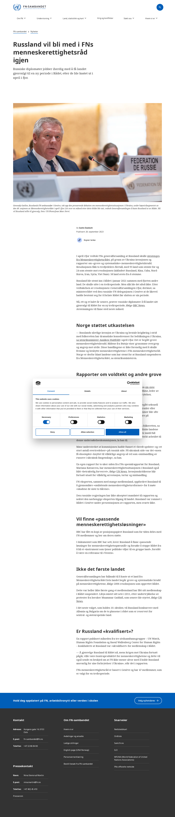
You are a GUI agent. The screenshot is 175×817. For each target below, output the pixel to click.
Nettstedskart (120, 729)
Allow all (122, 432)
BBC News (139, 305)
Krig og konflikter (105, 18)
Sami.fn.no (119, 743)
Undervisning (43, 18)
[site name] (29, 7)
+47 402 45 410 (30, 789)
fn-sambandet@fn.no (33, 739)
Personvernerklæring (73, 757)
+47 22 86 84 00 (31, 746)
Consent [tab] (51, 391)
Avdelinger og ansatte (74, 736)
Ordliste (118, 736)
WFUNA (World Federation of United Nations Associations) (130, 758)
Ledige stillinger (71, 743)
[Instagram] (160, 727)
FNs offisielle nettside (124, 766)
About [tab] (124, 391)
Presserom (18, 796)
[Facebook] (160, 720)
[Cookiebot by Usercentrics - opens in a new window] (129, 383)
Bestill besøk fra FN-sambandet (78, 763)
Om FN (20, 18)
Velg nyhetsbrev (148, 700)
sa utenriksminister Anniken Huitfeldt (98, 340)
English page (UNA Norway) (76, 750)
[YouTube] (160, 747)
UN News (121, 471)
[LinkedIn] (160, 733)
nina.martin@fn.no (32, 782)
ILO (116, 750)
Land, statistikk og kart (73, 18)
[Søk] (160, 7)
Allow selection (87, 432)
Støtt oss (128, 18)
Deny (52, 432)
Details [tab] (87, 391)
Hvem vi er (150, 18)
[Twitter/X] (160, 740)
